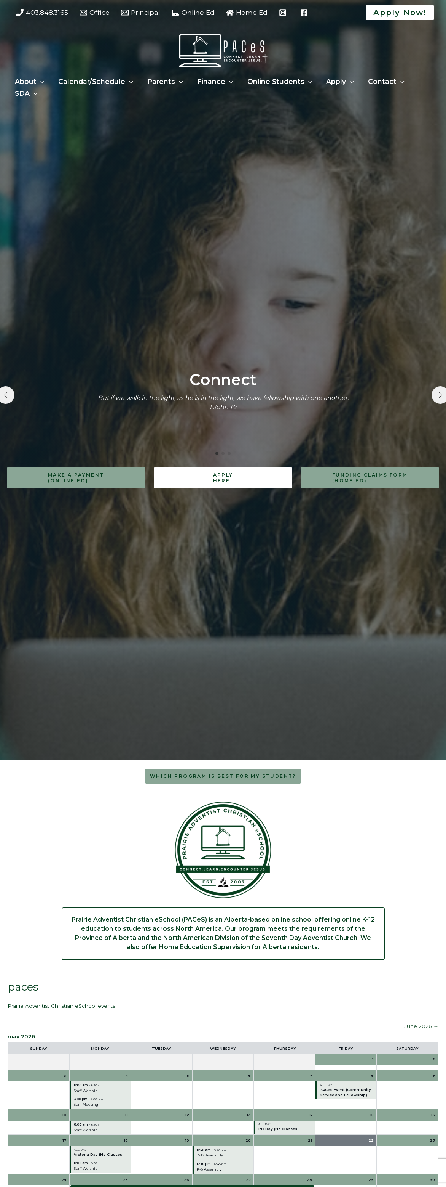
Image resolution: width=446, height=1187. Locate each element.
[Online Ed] (193, 12)
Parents (163, 81)
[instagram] (284, 12)
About (29, 81)
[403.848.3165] (42, 12)
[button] (400, 12)
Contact (381, 81)
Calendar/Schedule (94, 81)
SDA (25, 93)
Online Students (276, 81)
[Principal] (140, 12)
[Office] (94, 12)
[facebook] (305, 12)
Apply (336, 81)
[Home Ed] (246, 12)
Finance (212, 81)
